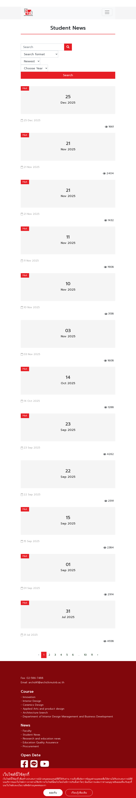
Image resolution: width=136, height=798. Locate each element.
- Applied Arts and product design (42, 709)
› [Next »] (97, 655)
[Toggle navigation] (107, 12)
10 (85, 655)
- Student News (30, 735)
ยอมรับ (53, 792)
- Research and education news (41, 739)
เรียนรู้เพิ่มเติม (79, 792)
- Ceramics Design (32, 705)
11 (92, 655)
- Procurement (30, 746)
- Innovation (28, 697)
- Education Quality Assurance (39, 742)
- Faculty (26, 731)
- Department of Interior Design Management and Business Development (67, 716)
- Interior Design (31, 701)
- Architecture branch (34, 713)
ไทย (131, 4)
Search (68, 75)
